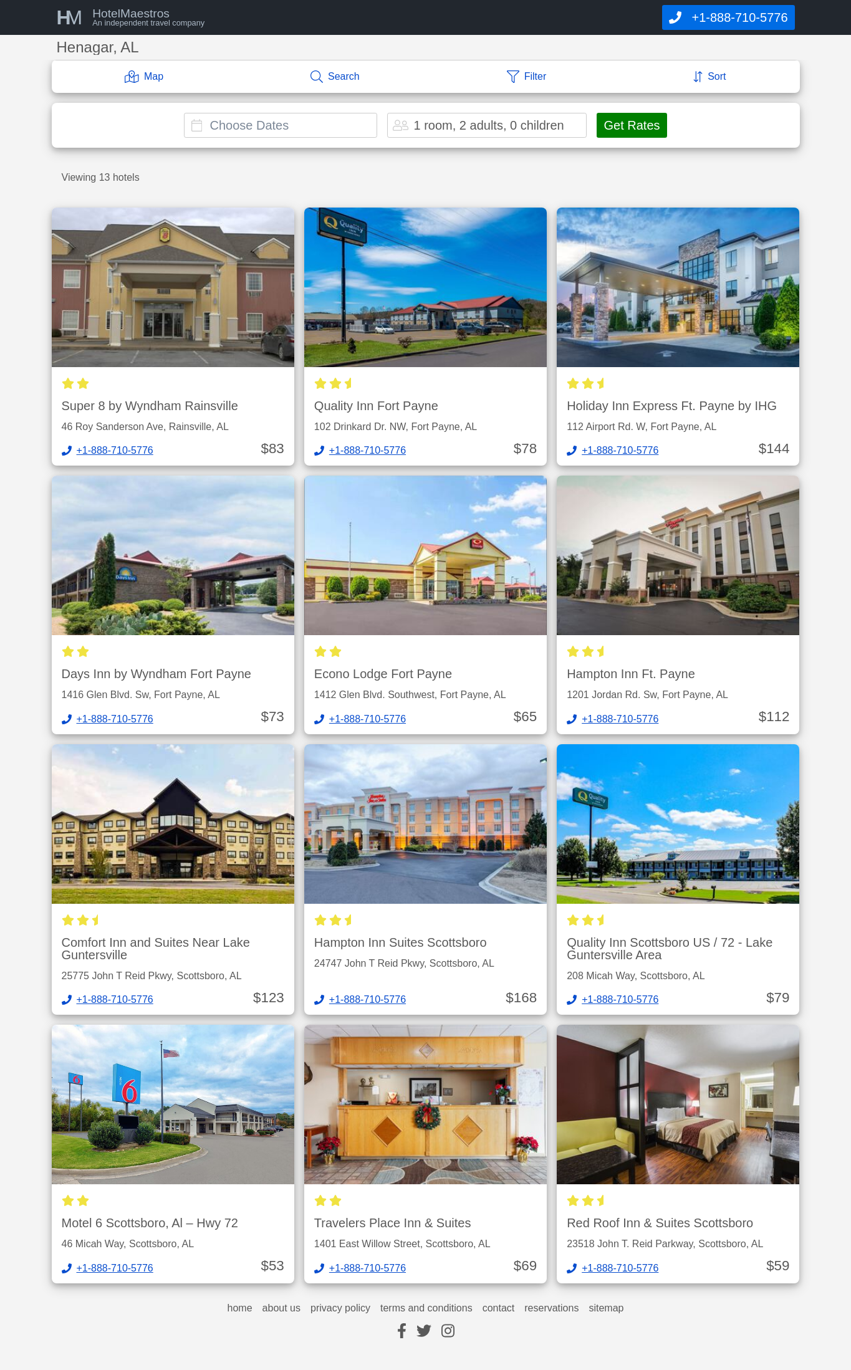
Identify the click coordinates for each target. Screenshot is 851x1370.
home (240, 1308)
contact (499, 1308)
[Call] (728, 17)
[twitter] (423, 1331)
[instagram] (447, 1331)
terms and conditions (426, 1308)
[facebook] (401, 1331)
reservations (551, 1308)
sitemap (606, 1308)
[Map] (144, 76)
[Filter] (527, 76)
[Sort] (709, 76)
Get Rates (631, 125)
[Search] (335, 76)
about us (281, 1308)
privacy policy (340, 1308)
